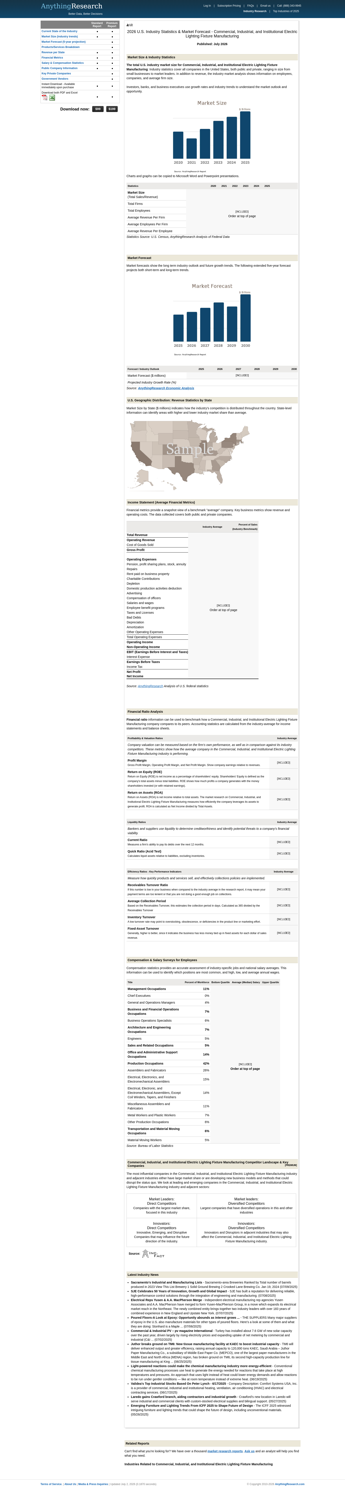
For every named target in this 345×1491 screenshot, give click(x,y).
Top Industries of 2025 (286, 11)
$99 (97, 109)
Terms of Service (51, 1484)
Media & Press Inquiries (93, 1484)
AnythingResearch (150, 686)
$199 (111, 109)
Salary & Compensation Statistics (63, 62)
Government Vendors (55, 78)
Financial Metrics (52, 57)
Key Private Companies (56, 73)
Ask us (249, 1451)
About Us (70, 1484)
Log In (207, 5)
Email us (266, 5)
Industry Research (254, 11)
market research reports (225, 1451)
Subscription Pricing (229, 5)
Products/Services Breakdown (61, 47)
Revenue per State (53, 52)
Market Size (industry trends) (60, 36)
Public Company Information (59, 68)
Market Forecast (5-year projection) (64, 41)
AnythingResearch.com (290, 1484)
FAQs (250, 5)
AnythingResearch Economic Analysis (166, 388)
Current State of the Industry (59, 31)
